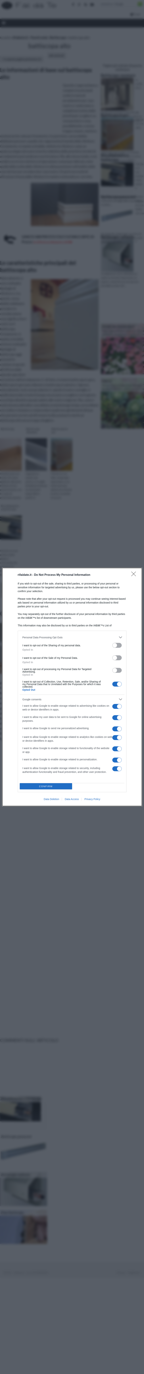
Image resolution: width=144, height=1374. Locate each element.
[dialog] (72, 687)
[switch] (117, 645)
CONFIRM (46, 786)
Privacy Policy (92, 799)
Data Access (72, 799)
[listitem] (72, 637)
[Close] (134, 575)
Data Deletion (51, 799)
